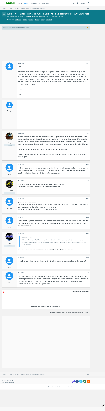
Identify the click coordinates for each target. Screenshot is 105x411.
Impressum (83, 387)
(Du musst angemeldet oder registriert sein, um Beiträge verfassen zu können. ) (70, 312)
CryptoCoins (35, 3)
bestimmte (18, 19)
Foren (26, 3)
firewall (37, 19)
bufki (55, 17)
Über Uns (67, 387)
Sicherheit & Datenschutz (32, 17)
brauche (31, 19)
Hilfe (62, 387)
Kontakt (57, 387)
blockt (24, 19)
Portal (19, 3)
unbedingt (49, 19)
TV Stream (45, 3)
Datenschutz (75, 387)
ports (42, 19)
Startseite (51, 387)
